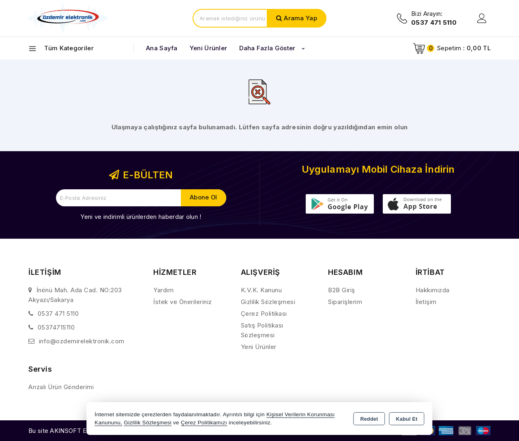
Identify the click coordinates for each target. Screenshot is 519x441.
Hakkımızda (433, 290)
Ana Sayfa (162, 48)
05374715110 (56, 327)
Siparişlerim (345, 302)
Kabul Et (407, 419)
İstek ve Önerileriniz (182, 302)
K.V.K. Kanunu (261, 290)
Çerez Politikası (264, 313)
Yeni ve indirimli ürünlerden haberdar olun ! (140, 216)
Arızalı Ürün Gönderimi (61, 387)
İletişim (426, 302)
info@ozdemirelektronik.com (81, 341)
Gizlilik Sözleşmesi (268, 302)
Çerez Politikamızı (204, 423)
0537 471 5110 (58, 313)
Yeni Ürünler (259, 347)
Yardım (163, 290)
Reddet (369, 419)
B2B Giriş (341, 290)
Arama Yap (300, 18)
